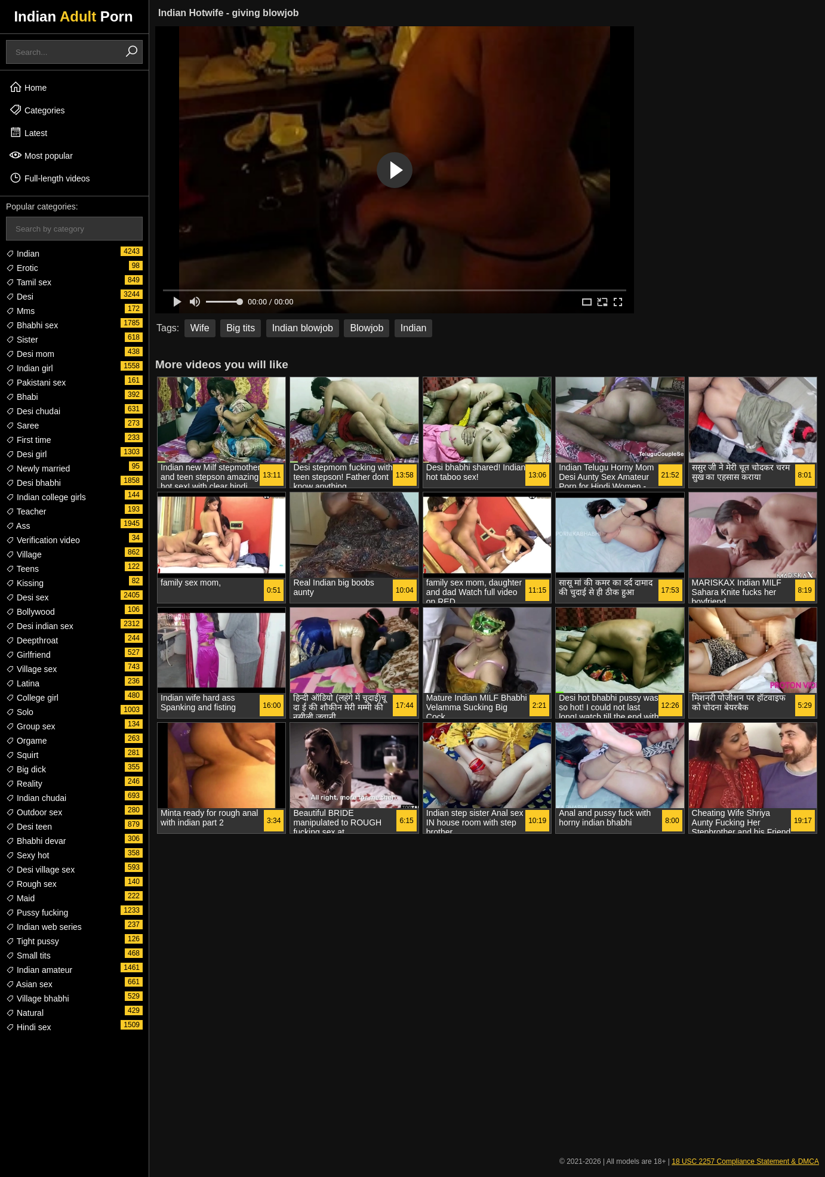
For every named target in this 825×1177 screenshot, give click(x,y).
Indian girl (29, 368)
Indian (22, 253)
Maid (20, 898)
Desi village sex (40, 869)
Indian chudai (36, 798)
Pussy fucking (37, 912)
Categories (37, 109)
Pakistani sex (36, 382)
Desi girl (26, 454)
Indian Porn (73, 16)
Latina (22, 683)
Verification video (43, 540)
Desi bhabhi (33, 483)
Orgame (26, 740)
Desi (19, 296)
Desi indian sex (39, 626)
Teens (22, 569)
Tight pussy (32, 941)
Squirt (22, 755)
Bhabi (22, 397)
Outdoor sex (34, 812)
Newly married (38, 468)
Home (28, 87)
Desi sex (27, 597)
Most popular (41, 155)
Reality (24, 783)
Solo (19, 712)
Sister (22, 339)
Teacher (26, 511)
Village (24, 554)
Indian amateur (39, 970)
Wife (200, 328)
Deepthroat (32, 640)
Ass (18, 526)
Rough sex (31, 884)
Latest (28, 132)
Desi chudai (33, 411)
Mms (20, 311)
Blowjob (366, 328)
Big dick (26, 769)
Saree (22, 425)
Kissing (25, 583)
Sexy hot (27, 855)
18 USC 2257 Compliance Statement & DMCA (745, 1161)
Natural (25, 1013)
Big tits (240, 328)
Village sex (31, 669)
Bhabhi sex (32, 325)
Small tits (28, 955)
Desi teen (29, 826)
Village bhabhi (37, 998)
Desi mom (30, 354)
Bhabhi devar (36, 841)
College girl (32, 697)
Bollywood (30, 612)
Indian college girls (46, 497)
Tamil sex (28, 282)
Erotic (22, 268)
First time (28, 440)
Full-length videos (49, 177)
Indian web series (44, 927)
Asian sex (29, 984)
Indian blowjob (302, 328)
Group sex (30, 726)
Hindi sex (28, 1027)
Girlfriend (28, 655)
